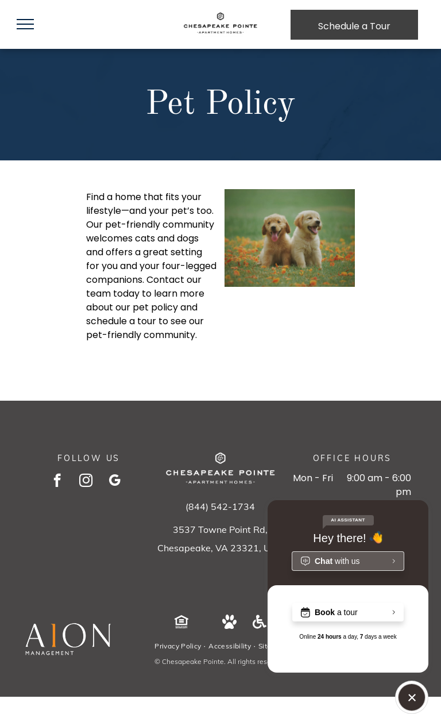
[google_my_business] (115, 481)
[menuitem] (179, 646)
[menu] (25, 24)
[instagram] (86, 481)
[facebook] (57, 481)
